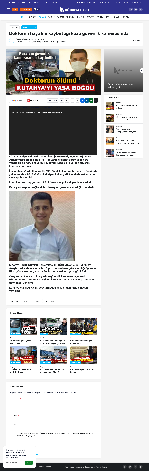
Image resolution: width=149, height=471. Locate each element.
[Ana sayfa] (22, 17)
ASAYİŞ (42, 17)
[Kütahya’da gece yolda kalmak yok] (23, 331)
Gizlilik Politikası (11, 463)
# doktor (14, 301)
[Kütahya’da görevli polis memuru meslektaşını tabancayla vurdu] (123, 117)
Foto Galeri (22, 2)
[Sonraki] (141, 70)
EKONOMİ (70, 17)
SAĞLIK (51, 17)
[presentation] (28, 444)
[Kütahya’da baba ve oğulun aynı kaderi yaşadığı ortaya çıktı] (53, 331)
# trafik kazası (50, 301)
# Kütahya (26, 301)
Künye (30, 2)
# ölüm (37, 301)
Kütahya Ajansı (22, 39)
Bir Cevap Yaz (16, 387)
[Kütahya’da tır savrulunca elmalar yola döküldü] (53, 360)
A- (77, 101)
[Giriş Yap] (141, 9)
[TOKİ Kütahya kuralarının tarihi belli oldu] (23, 360)
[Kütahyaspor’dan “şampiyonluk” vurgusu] (123, 129)
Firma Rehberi (25, 9)
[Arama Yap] (131, 9)
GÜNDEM (32, 17)
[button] (136, 9)
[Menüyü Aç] (8, 9)
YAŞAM (60, 17)
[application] (53, 130)
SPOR (108, 17)
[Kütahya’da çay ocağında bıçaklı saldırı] (83, 331)
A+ (72, 101)
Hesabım (78, 467)
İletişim (36, 2)
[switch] (36, 9)
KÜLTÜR (80, 17)
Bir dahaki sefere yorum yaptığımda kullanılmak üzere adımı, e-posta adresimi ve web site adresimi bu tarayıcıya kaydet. (53, 434)
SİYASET (91, 17)
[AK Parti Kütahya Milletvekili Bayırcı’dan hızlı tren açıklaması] (123, 153)
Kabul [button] (29, 463)
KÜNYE (116, 17)
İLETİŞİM (125, 17)
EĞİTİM (100, 17)
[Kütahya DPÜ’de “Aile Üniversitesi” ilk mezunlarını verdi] (123, 141)
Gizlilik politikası (89, 467)
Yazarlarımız (69, 467)
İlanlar (15, 9)
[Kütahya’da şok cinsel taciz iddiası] (83, 360)
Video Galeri (11, 2)
